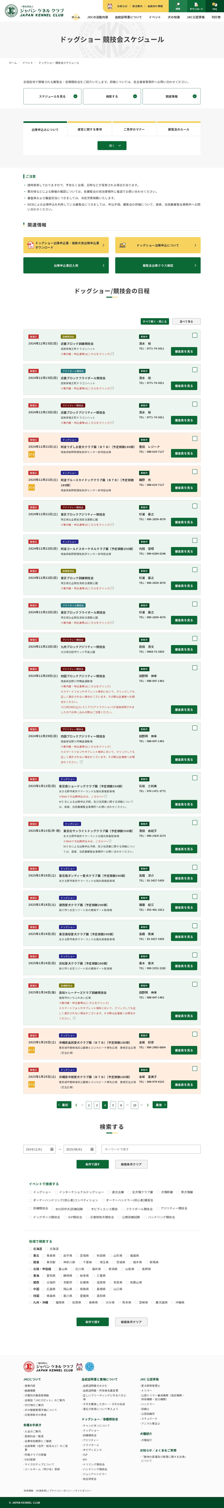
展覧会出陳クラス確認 (158, 265)
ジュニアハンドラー (95, 1474)
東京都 (51, 1262)
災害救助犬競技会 (102, 1217)
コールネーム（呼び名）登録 (42, 1469)
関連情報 (172, 96)
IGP (85, 1454)
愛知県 (51, 1275)
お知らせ (122, 6)
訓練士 (145, 1409)
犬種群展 (167, 1192)
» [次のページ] (148, 1105)
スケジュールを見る (52, 96)
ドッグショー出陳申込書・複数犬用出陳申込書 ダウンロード (68, 245)
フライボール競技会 (139, 1209)
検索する (112, 96)
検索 (178, 6)
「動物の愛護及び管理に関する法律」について (163, 1458)
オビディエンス (92, 1450)
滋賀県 (101, 1282)
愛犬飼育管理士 (150, 1386)
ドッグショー (42, 1192)
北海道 (37, 1249)
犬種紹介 (146, 1440)
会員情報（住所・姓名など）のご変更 (46, 1448)
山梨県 (129, 1269)
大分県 (110, 1302)
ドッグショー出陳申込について (158, 245)
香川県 (67, 1296)
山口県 (117, 1289)
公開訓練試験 (131, 1217)
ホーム (76, 17)
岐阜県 (84, 1275)
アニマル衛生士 (150, 1423)
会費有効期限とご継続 (38, 1441)
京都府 (67, 1282)
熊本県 (126, 1302)
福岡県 (60, 1302)
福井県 (96, 1269)
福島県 (134, 1255)
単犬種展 (187, 1192)
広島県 (51, 1289)
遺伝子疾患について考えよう (100, 1409)
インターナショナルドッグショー (81, 1192)
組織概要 (30, 1390)
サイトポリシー (83, 1490)
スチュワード (149, 1418)
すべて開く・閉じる (155, 321)
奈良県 (117, 1282)
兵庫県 (84, 1282)
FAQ (214, 6)
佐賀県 (76, 1302)
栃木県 (137, 1262)
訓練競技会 (40, 1208)
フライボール (91, 1445)
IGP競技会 (75, 1217)
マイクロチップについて (39, 1464)
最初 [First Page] (65, 1105)
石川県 (79, 1269)
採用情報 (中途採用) (35, 1490)
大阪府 (51, 1282)
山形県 (117, 1255)
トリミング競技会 (94, 1464)
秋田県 (101, 1255)
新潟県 (113, 1269)
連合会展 (118, 1192)
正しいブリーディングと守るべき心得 (104, 1397)
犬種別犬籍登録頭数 (37, 1395)
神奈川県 (69, 1262)
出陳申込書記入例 (66, 265)
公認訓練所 (148, 1414)
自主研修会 (90, 1479)
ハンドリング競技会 (161, 1217)
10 (134, 1105)
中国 (36, 1289)
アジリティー (91, 1440)
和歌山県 (136, 1282)
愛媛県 (84, 1296)
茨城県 (120, 1262)
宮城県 (84, 1255)
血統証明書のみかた (95, 1386)
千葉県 (87, 1262)
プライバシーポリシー (61, 1490)
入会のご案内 (33, 1431)
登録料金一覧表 (34, 1436)
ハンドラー (148, 1404)
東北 (36, 1255)
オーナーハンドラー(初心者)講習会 (129, 1200)
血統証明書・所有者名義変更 (100, 1390)
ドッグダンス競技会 (46, 1217)
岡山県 (67, 1289)
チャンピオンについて (96, 1425)
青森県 (51, 1255)
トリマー (146, 1390)
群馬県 (154, 1262)
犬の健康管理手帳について (41, 1410)
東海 (36, 1275)
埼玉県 (104, 1262)
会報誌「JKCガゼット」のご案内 (45, 1400)
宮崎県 (143, 1302)
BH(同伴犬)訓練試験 (69, 1209)
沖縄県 (180, 1302)
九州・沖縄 (40, 1302)
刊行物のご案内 (34, 1405)
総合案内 (137, 6)
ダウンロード (196, 6)
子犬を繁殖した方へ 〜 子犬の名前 (104, 1404)
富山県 (63, 1269)
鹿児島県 (162, 1302)
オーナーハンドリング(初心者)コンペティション (65, 1200)
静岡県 (67, 1275)
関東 (36, 1262)
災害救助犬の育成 (35, 1415)
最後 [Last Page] (159, 1105)
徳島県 (51, 1296)
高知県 (101, 1296)
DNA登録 (30, 1459)
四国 (36, 1296)
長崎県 (93, 1302)
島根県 (101, 1289)
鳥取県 (84, 1289)
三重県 (101, 1275)
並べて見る (186, 321)
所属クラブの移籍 (35, 1454)
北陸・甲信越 (42, 1269)
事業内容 (30, 1386)
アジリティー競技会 (174, 1208)
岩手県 (67, 1255)
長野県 (146, 1269)
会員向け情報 (155, 6)
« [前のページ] (76, 1105)
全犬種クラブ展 (142, 1192)
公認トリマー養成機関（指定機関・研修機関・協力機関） (163, 1397)
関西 (36, 1282)
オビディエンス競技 (104, 1209)
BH (85, 1459)
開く (112, 145)
